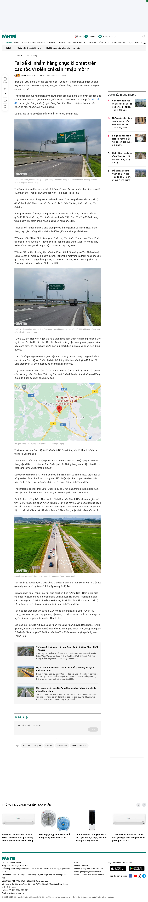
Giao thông (31, 55)
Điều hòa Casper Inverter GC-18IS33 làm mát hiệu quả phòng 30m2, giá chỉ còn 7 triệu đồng (17, 837)
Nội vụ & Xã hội (107, 36)
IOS (118, 868)
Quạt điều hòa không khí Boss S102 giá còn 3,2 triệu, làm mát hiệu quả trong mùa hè (91, 837)
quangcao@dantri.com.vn (90, 872)
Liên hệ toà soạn (81, 865)
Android (137, 868)
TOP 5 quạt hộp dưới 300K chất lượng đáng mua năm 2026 (55, 836)
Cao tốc (48, 745)
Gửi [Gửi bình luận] (93, 729)
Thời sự (18, 55)
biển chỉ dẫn (62, 745)
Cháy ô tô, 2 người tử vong (29, 48)
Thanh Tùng (26, 75)
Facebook (131, 876)
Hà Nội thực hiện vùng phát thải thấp (63, 48)
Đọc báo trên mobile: (120, 862)
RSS (76, 862)
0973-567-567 (42, 881)
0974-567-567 (22, 890)
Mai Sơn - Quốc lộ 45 (32, 745)
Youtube (135, 876)
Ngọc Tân (38, 75)
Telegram (144, 876)
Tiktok (139, 876)
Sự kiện (8, 48)
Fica (78, 36)
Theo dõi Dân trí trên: (118, 876)
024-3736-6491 (18, 881)
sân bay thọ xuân (79, 745)
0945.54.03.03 (97, 868)
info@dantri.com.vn (15, 893)
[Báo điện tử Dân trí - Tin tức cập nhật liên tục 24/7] (9, 36)
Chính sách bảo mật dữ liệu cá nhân (89, 875)
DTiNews (90, 36)
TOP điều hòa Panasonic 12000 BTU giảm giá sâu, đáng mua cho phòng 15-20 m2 (128, 837)
